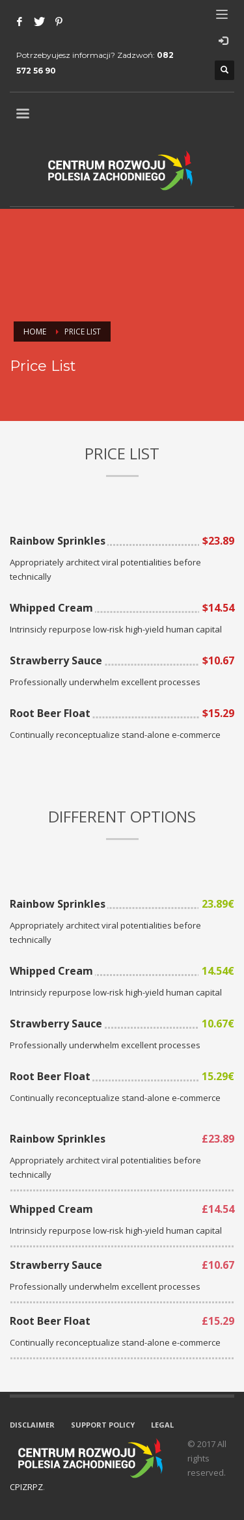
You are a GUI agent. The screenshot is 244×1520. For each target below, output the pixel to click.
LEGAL (162, 1425)
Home (34, 331)
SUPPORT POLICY (103, 1425)
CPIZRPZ (26, 1487)
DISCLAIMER (32, 1425)
